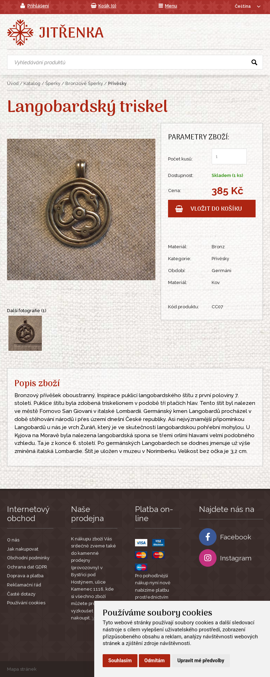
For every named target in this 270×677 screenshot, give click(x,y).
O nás (13, 540)
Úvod (13, 83)
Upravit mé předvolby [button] (200, 660)
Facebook (225, 537)
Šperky (52, 83)
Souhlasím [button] (120, 660)
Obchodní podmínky (28, 557)
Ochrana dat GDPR (27, 567)
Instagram (225, 558)
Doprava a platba (25, 575)
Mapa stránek (22, 669)
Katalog (32, 83)
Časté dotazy (21, 594)
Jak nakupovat (22, 549)
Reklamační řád (24, 584)
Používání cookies (26, 602)
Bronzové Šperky (84, 83)
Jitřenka (71, 34)
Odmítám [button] (154, 660)
